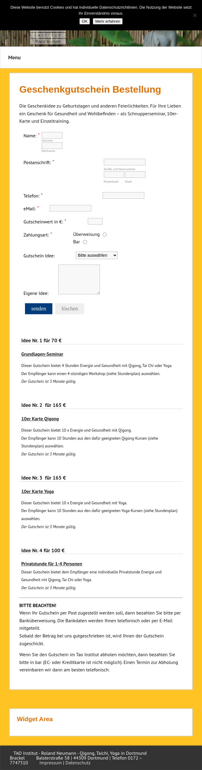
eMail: (30, 208)
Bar (76, 242)
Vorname (47, 140)
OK (84, 21)
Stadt (128, 181)
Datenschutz (77, 763)
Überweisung (86, 234)
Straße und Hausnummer (120, 169)
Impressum (51, 763)
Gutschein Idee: (39, 255)
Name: (30, 135)
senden (38, 309)
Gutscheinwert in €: (43, 221)
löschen (70, 309)
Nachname (48, 151)
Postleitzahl (111, 181)
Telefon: (32, 195)
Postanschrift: (37, 162)
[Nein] (195, 15)
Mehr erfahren (107, 21)
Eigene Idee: (36, 293)
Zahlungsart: (36, 234)
